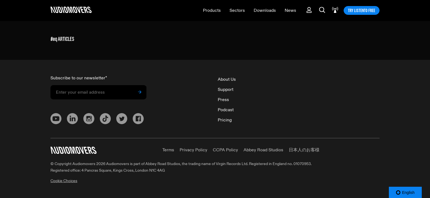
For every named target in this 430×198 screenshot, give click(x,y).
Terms (168, 150)
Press (223, 99)
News (290, 10)
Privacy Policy (193, 150)
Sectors (237, 10)
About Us (227, 79)
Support (225, 89)
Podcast (226, 110)
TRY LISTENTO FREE (361, 10)
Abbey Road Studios (263, 150)
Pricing (225, 120)
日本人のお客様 (304, 150)
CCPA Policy (225, 150)
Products (212, 10)
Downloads (265, 10)
